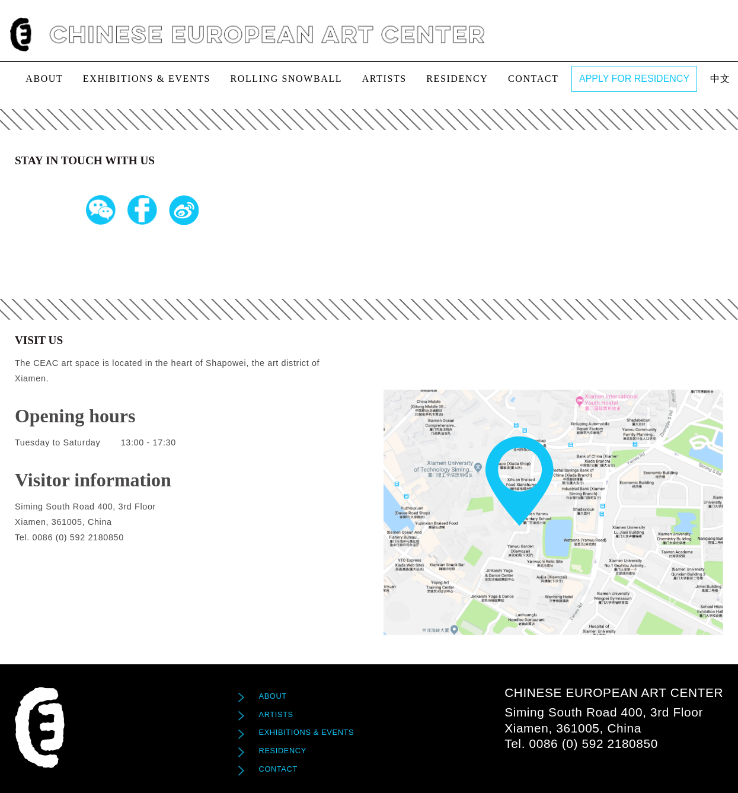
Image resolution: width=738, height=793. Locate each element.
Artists (384, 79)
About (44, 79)
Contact (533, 79)
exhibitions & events (146, 79)
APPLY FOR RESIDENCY (634, 79)
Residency (457, 79)
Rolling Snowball (286, 79)
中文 (720, 79)
